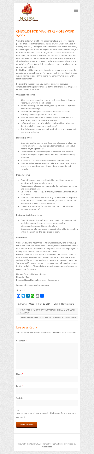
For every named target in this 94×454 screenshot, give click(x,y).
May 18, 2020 (44, 304)
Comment (21, 340)
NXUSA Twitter (42, 439)
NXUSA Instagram (51, 439)
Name (19, 374)
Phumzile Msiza (27, 304)
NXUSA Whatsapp (56, 439)
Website (20, 398)
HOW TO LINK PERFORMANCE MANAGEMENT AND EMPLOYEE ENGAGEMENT (46, 311)
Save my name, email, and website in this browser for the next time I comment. (46, 415)
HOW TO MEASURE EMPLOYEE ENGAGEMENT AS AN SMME (48, 317)
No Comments (67, 304)
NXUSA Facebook (38, 439)
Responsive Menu (76, 10)
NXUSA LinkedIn (47, 439)
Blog (56, 304)
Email (19, 386)
